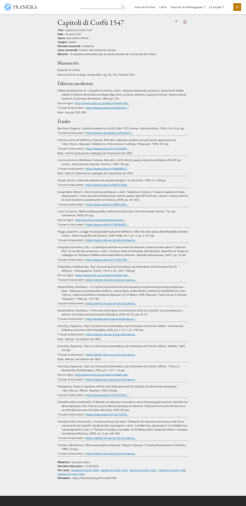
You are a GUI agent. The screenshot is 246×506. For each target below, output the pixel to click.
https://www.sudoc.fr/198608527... (107, 168)
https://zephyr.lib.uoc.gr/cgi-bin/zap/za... (111, 240)
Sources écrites (145, 7)
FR (237, 7)
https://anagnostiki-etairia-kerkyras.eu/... (111, 319)
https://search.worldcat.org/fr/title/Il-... (109, 133)
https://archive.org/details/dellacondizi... (100, 220)
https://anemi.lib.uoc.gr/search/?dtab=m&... (102, 103)
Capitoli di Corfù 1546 (172, 470)
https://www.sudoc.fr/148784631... (107, 224)
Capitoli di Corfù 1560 (71, 474)
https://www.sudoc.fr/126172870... (107, 414)
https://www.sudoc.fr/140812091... (107, 204)
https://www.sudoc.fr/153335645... (107, 148)
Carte (163, 7)
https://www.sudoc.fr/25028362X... (107, 108)
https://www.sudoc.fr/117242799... (107, 259)
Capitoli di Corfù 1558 (85, 470)
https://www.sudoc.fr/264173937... (107, 395)
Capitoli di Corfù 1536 (114, 470)
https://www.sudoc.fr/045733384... (107, 185)
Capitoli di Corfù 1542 (143, 470)
